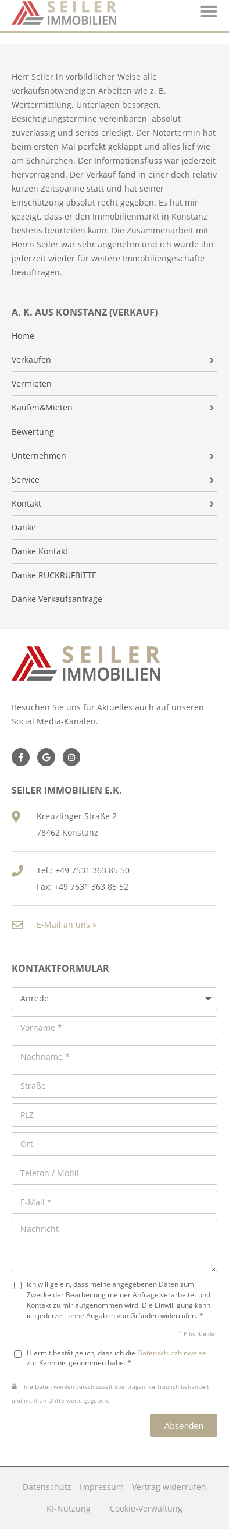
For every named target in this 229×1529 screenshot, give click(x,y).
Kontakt (26, 503)
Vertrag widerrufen (169, 1486)
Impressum (102, 1486)
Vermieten (32, 383)
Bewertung (33, 432)
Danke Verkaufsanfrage (57, 599)
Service (26, 479)
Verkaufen (31, 359)
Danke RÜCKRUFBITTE (54, 575)
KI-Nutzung (68, 1508)
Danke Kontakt (40, 551)
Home (23, 336)
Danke (24, 527)
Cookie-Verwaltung (146, 1508)
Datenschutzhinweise (171, 1352)
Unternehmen (39, 456)
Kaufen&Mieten (42, 407)
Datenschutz (47, 1486)
